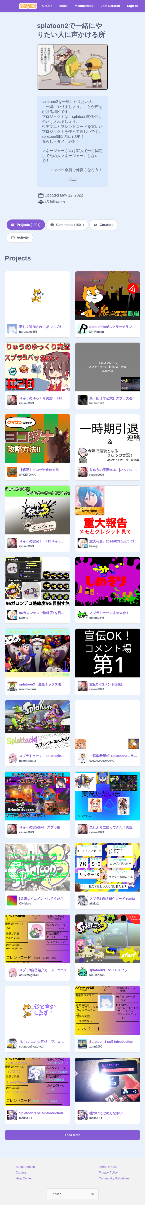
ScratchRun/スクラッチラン (110, 327)
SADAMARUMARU (101, 760)
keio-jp (94, 546)
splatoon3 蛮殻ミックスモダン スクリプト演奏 (43, 684)
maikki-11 (25, 1118)
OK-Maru (25, 903)
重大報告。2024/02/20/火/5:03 (111, 541)
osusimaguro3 (29, 975)
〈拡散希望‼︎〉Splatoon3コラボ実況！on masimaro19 (113, 756)
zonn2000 (95, 1046)
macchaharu (27, 689)
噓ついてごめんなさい (106, 1113)
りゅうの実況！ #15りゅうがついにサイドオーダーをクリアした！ (43, 541)
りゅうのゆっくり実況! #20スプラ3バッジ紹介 (43, 398)
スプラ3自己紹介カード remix (42, 970)
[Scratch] (27, 6)
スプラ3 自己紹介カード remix (112, 898)
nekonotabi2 (27, 760)
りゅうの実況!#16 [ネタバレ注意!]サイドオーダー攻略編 (113, 470)
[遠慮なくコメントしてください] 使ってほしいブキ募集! (43, 898)
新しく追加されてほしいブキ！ (42, 327)
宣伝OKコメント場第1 (106, 684)
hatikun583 (96, 403)
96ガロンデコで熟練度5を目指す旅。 (43, 613)
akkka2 (94, 903)
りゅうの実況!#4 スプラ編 (39, 827)
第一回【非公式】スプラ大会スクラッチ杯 (113, 398)
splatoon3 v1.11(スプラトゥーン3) (113, 970)
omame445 (96, 617)
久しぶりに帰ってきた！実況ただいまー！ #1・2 (113, 827)
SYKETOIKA (27, 474)
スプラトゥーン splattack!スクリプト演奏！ (43, 756)
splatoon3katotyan (31, 1046)
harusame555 (28, 331)
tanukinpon (97, 975)
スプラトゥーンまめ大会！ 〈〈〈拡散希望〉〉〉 (113, 613)
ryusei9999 (26, 403)
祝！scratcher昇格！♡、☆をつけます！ (43, 1042)
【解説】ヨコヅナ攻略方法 (39, 470)
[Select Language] (73, 1194)
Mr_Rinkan (96, 331)
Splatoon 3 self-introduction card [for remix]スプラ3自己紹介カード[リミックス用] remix (113, 1042)
